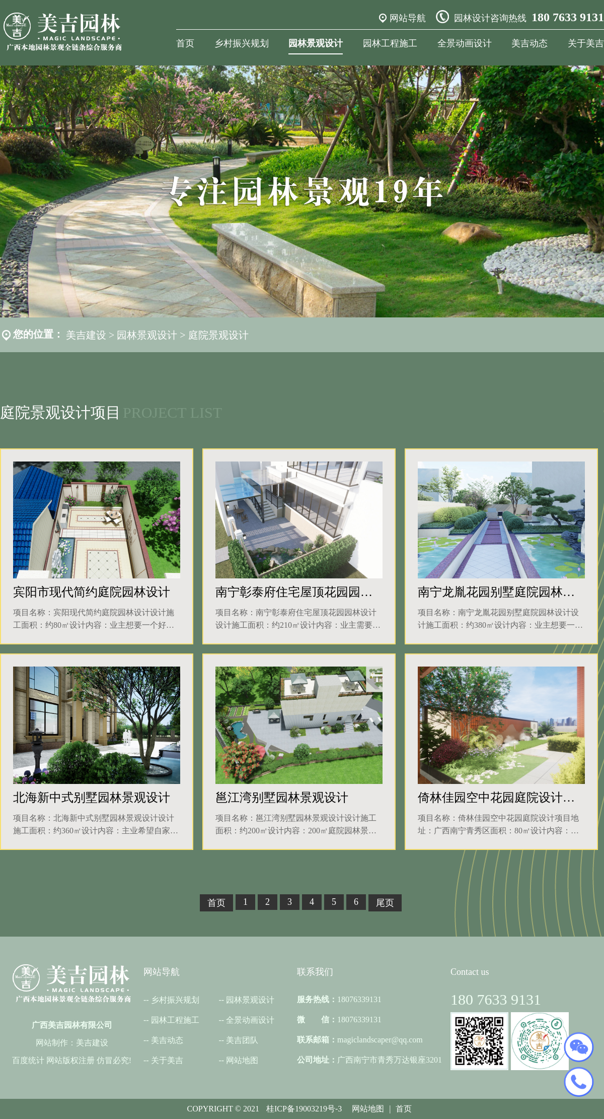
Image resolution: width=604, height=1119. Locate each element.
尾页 (385, 903)
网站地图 (242, 1060)
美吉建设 (86, 335)
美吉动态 (529, 43)
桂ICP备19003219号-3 (304, 1108)
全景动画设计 (464, 43)
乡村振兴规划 (241, 43)
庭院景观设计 (218, 335)
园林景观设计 (315, 43)
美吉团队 (242, 1040)
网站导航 (408, 18)
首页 (185, 43)
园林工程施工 (390, 43)
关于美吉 (586, 43)
